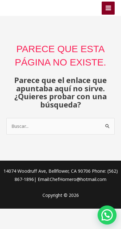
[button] (107, 215)
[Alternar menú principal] (108, 8)
